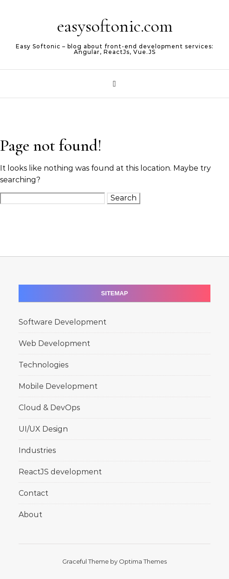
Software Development (62, 322)
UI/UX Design (43, 429)
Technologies (43, 364)
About (30, 514)
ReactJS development (60, 471)
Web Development (54, 343)
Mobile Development (58, 386)
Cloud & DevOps (49, 407)
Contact (33, 493)
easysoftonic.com (115, 26)
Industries (37, 450)
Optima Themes (143, 561)
